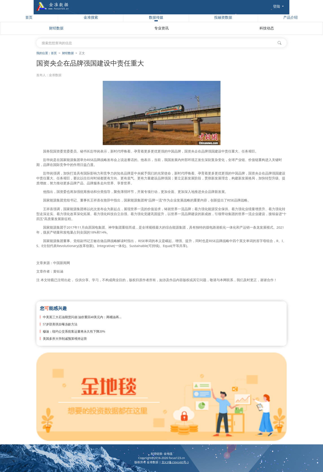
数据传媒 (156, 18)
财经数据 (56, 28)
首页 (29, 17)
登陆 (277, 6)
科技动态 (267, 28)
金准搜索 (91, 17)
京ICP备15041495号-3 (175, 462)
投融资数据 (223, 17)
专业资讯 (161, 28)
